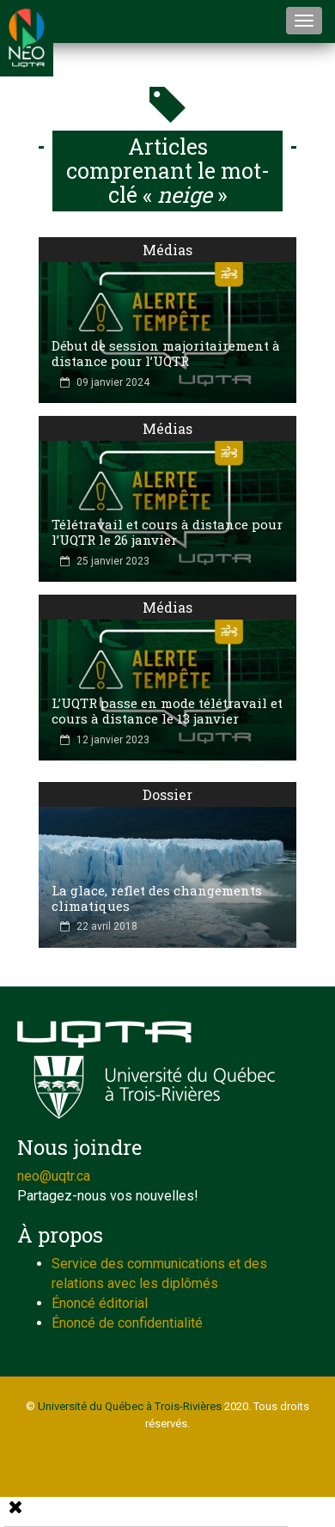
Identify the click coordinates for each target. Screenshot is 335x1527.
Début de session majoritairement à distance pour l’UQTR (166, 353)
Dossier (167, 794)
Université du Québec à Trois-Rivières (130, 1406)
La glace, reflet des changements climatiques (157, 898)
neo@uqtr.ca (53, 1176)
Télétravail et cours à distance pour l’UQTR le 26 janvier (167, 532)
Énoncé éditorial (100, 1303)
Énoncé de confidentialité (127, 1323)
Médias (167, 250)
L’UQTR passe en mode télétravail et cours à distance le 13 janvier (167, 710)
